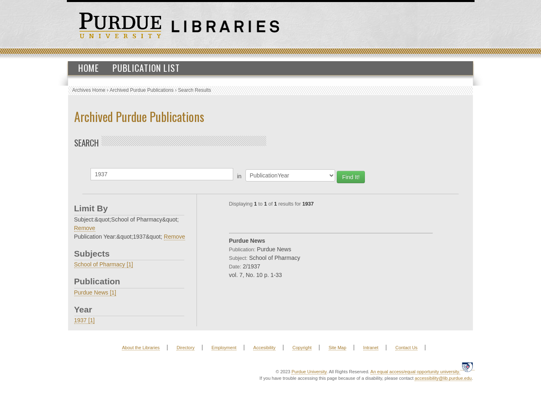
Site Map (337, 347)
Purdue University (309, 371)
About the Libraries (140, 347)
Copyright (301, 347)
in (239, 176)
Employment (224, 347)
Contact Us (406, 347)
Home (88, 67)
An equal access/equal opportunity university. (415, 371)
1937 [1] (84, 320)
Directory (185, 347)
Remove (84, 228)
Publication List (146, 67)
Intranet (370, 347)
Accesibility (264, 347)
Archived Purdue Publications (142, 90)
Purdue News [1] (95, 292)
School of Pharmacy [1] (103, 264)
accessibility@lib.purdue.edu (443, 378)
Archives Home (88, 90)
